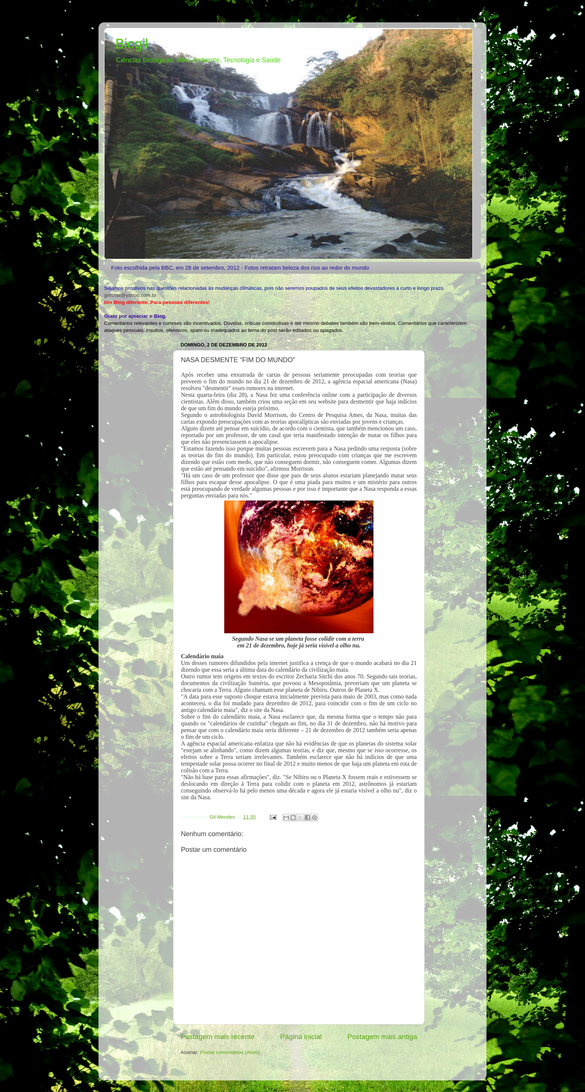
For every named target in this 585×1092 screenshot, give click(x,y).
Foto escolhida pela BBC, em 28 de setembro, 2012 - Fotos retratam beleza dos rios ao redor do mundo (240, 267)
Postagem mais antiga (382, 1037)
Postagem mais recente (217, 1037)
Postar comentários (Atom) (230, 1052)
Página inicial (301, 1037)
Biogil (131, 43)
